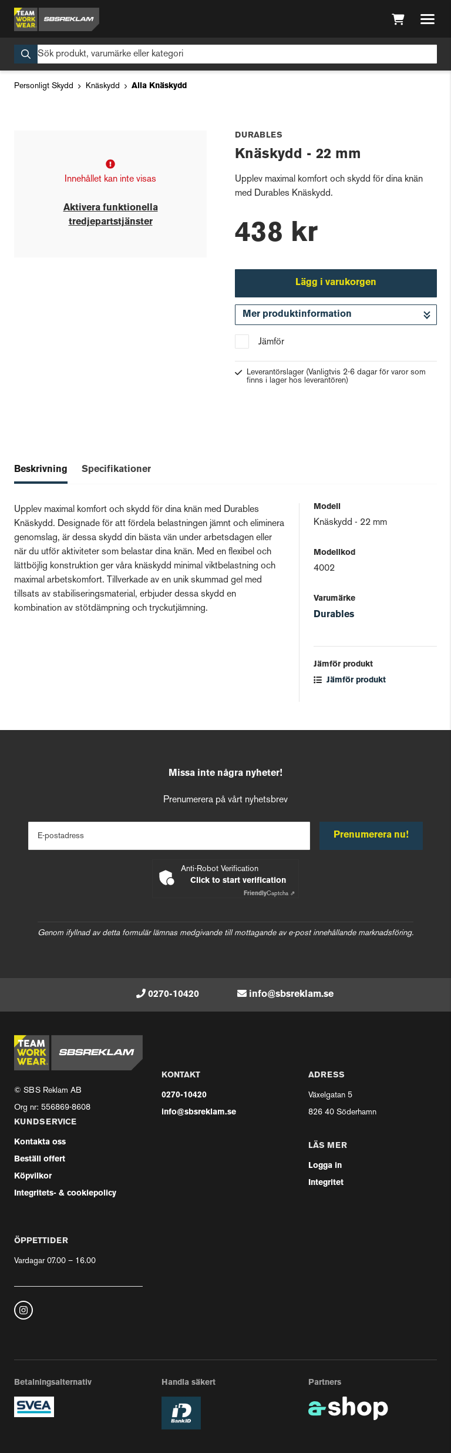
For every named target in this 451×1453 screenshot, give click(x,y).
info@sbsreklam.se (291, 994)
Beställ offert (39, 1159)
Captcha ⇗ (269, 893)
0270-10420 (173, 994)
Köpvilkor (33, 1176)
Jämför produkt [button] (350, 680)
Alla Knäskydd (159, 86)
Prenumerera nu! (371, 835)
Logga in (325, 1166)
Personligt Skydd (43, 86)
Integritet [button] (326, 1183)
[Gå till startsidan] (56, 19)
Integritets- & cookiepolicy (65, 1193)
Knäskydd (103, 86)
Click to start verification (238, 881)
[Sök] (225, 54)
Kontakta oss (40, 1142)
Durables (334, 615)
